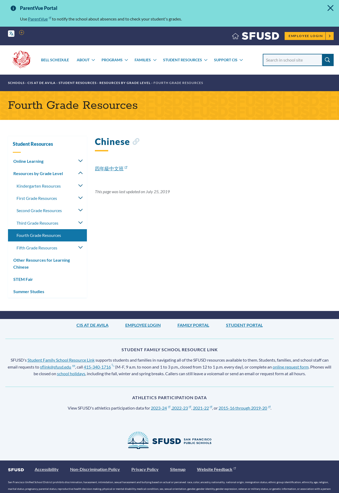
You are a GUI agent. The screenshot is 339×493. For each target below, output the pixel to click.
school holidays (71, 373)
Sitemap (177, 469)
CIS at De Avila (41, 83)
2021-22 (202, 407)
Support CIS (225, 60)
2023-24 (160, 407)
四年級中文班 (111, 168)
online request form (291, 366)
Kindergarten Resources (39, 185)
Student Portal (244, 325)
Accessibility (47, 469)
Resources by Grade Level (125, 83)
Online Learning (28, 161)
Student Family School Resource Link (61, 359)
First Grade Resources (37, 198)
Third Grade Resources (37, 222)
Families (143, 60)
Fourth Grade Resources (39, 235)
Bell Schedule (55, 60)
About (83, 60)
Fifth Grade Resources (37, 247)
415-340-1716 (99, 366)
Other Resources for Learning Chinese (41, 263)
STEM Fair (23, 279)
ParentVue (39, 18)
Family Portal (193, 325)
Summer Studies (28, 291)
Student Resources (182, 60)
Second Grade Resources (39, 210)
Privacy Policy (145, 469)
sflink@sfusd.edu (57, 366)
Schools (16, 83)
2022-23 (181, 407)
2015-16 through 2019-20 (245, 407)
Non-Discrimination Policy (95, 469)
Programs (112, 60)
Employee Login (310, 36)
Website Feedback (216, 469)
